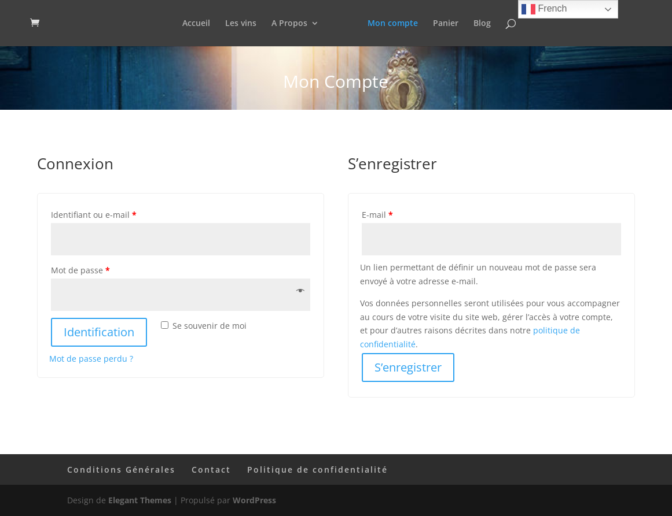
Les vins (240, 23)
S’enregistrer (408, 367)
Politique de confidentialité (317, 469)
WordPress (254, 500)
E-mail (377, 214)
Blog (482, 23)
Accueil (196, 23)
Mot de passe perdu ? (91, 358)
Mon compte (393, 23)
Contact (211, 469)
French (544, 9)
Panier (445, 23)
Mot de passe (80, 270)
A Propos (289, 23)
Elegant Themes (139, 500)
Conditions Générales (121, 469)
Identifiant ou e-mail (94, 214)
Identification (99, 332)
